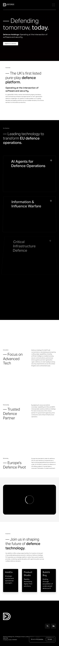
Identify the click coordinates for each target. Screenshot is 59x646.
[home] (8, 5)
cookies (41, 639)
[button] (53, 4)
